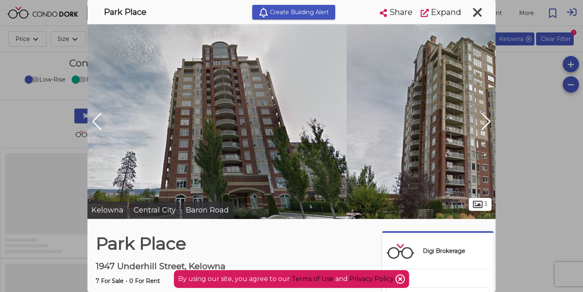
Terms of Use (313, 279)
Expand (441, 12)
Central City (155, 210)
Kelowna (107, 210)
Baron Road (207, 210)
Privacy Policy (372, 279)
